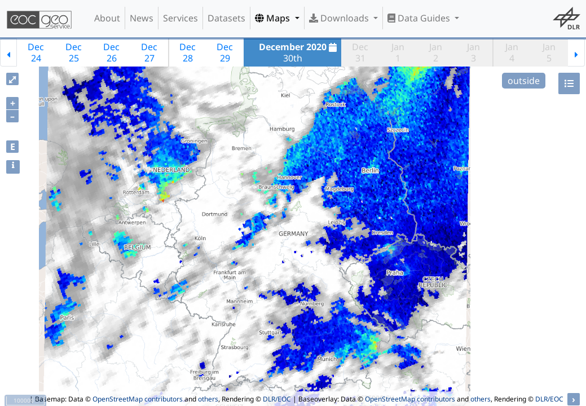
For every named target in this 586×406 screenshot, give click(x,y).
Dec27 (149, 52)
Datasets (226, 18)
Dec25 (73, 52)
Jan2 (435, 52)
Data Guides (419, 18)
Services (180, 18)
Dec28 (187, 52)
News (141, 18)
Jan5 (549, 52)
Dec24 (36, 52)
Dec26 (111, 52)
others (208, 399)
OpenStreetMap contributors (137, 399)
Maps (273, 18)
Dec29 (225, 52)
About (107, 18)
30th (299, 52)
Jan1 (397, 52)
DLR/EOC (277, 399)
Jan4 (511, 52)
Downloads (340, 18)
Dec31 (360, 52)
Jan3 (473, 52)
